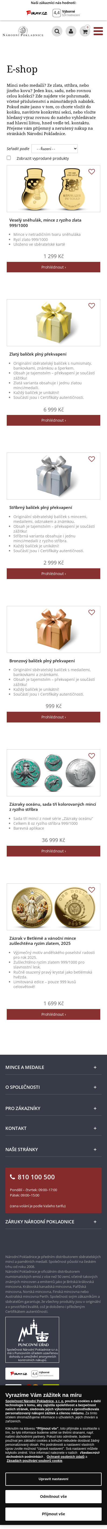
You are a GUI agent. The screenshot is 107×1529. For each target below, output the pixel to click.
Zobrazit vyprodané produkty (43, 158)
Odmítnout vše (53, 1500)
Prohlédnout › (53, 267)
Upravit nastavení (54, 1482)
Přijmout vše (53, 1517)
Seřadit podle (18, 148)
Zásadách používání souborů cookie (34, 1464)
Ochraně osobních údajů (66, 1460)
